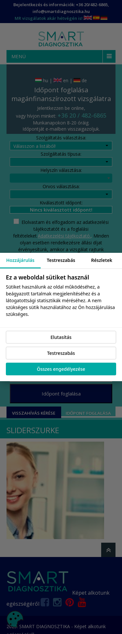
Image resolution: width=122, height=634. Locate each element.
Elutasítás (60, 337)
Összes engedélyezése (61, 369)
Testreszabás (61, 353)
